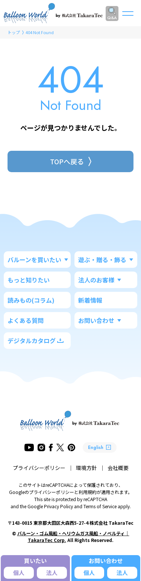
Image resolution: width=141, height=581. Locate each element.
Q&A (112, 18)
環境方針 (86, 467)
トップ (14, 32)
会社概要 (118, 467)
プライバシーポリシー (39, 467)
